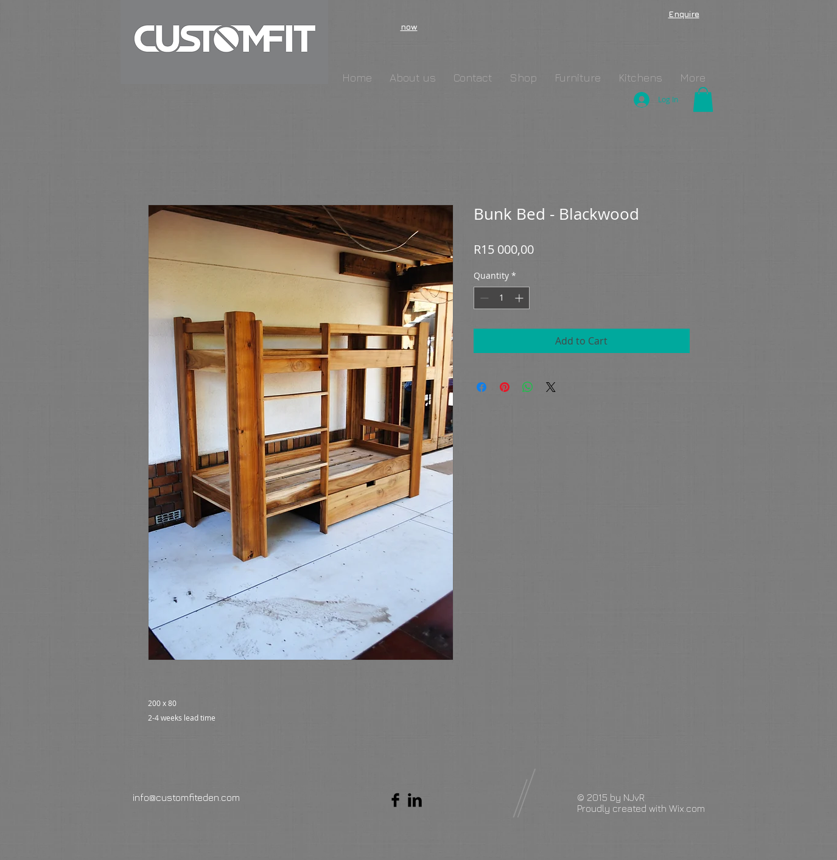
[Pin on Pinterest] (504, 387)
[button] (703, 99)
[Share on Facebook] (481, 387)
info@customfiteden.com (186, 797)
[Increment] (520, 298)
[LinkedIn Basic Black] (415, 800)
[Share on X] (551, 387)
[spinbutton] (502, 298)
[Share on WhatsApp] (527, 387)
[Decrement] (483, 298)
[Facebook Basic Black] (395, 800)
